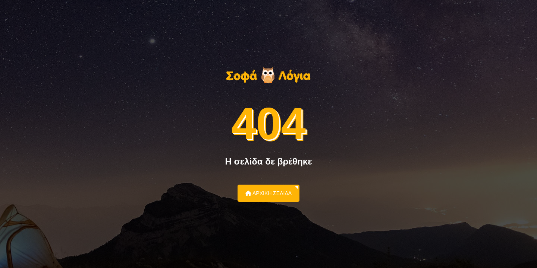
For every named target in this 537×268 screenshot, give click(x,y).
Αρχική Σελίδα (268, 193)
